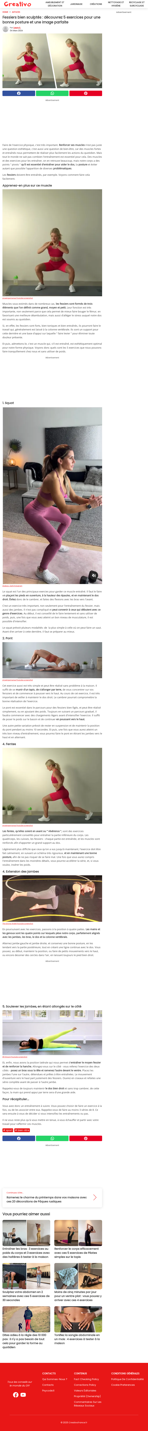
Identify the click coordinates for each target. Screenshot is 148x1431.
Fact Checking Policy (86, 1379)
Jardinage (76, 4)
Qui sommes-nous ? (54, 1379)
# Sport (7, 1130)
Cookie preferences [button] (123, 1385)
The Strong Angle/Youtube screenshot (17, 923)
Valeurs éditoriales (85, 1390)
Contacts (48, 1385)
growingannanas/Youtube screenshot (17, 298)
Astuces (16, 12)
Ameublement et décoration (54, 4)
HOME (5, 12)
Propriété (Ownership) (87, 1396)
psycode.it (48, 1390)
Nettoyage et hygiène (116, 4)
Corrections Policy (85, 1385)
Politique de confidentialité (127, 1379)
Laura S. (17, 27)
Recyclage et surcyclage (137, 4)
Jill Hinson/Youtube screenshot (14, 1057)
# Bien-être (22, 1130)
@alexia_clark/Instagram (12, 586)
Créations (96, 4)
